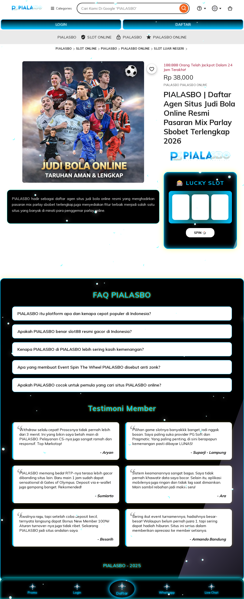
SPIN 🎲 (200, 233)
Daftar (122, 589)
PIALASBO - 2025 (122, 565)
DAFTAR (183, 24)
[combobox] (127, 8)
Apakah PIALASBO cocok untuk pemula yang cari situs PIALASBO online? (89, 385)
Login (77, 589)
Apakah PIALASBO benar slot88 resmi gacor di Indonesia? (74, 331)
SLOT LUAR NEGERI (169, 48)
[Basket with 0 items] (230, 8)
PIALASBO (64, 48)
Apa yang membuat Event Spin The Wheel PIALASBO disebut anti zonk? (88, 367)
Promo (32, 589)
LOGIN (61, 24)
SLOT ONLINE (86, 48)
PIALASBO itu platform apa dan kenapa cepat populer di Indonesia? (84, 313)
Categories (61, 8)
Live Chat (211, 589)
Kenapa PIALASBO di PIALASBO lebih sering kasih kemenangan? (80, 349)
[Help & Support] (201, 8)
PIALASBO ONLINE (135, 48)
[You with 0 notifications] (216, 8)
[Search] (184, 8)
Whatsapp (167, 589)
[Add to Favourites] (152, 69)
